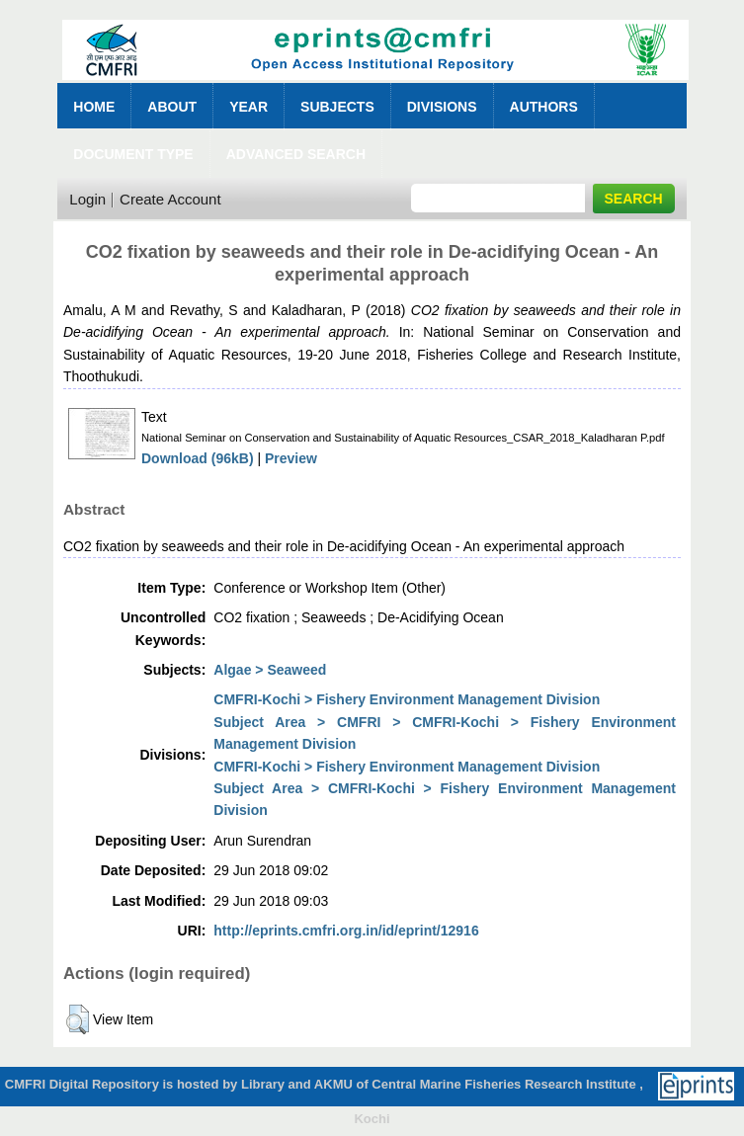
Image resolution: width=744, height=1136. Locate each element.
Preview (291, 458)
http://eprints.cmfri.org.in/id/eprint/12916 (345, 930)
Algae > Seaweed (269, 670)
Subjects (337, 107)
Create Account (170, 199)
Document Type (133, 154)
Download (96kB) (197, 458)
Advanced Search (296, 154)
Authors (544, 107)
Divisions (442, 107)
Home (94, 107)
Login (87, 199)
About (172, 107)
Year (248, 107)
